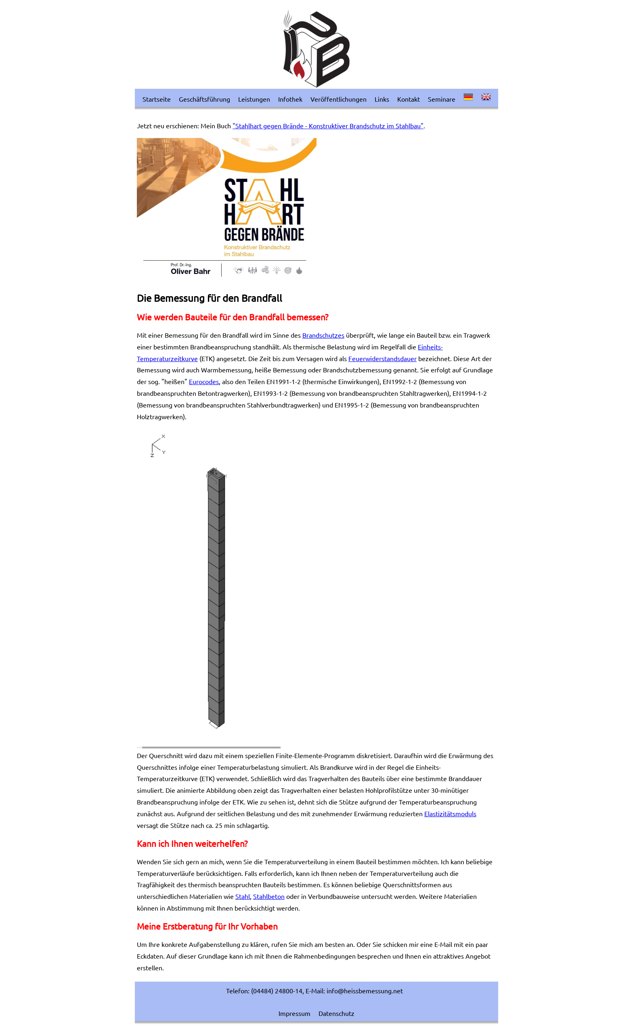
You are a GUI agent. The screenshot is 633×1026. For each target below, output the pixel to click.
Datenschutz (336, 1013)
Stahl (242, 896)
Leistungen (254, 99)
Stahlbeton (269, 896)
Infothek (290, 99)
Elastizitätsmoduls (450, 813)
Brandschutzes (323, 335)
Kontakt (408, 99)
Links (382, 99)
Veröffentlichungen (338, 99)
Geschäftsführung (204, 99)
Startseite (157, 99)
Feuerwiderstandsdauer (382, 358)
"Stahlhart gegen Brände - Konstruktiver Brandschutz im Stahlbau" (328, 125)
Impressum (294, 1013)
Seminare (441, 99)
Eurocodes (204, 381)
